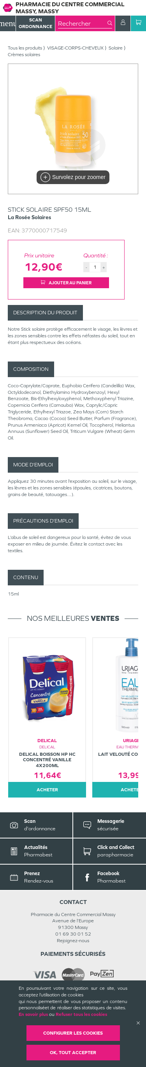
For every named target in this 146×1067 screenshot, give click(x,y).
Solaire (116, 48)
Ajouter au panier (66, 282)
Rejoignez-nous (73, 940)
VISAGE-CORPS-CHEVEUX (75, 48)
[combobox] (82, 23)
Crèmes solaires (24, 54)
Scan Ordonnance (35, 23)
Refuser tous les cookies (81, 1014)
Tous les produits (25, 48)
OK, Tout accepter (73, 1052)
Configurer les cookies (73, 1033)
